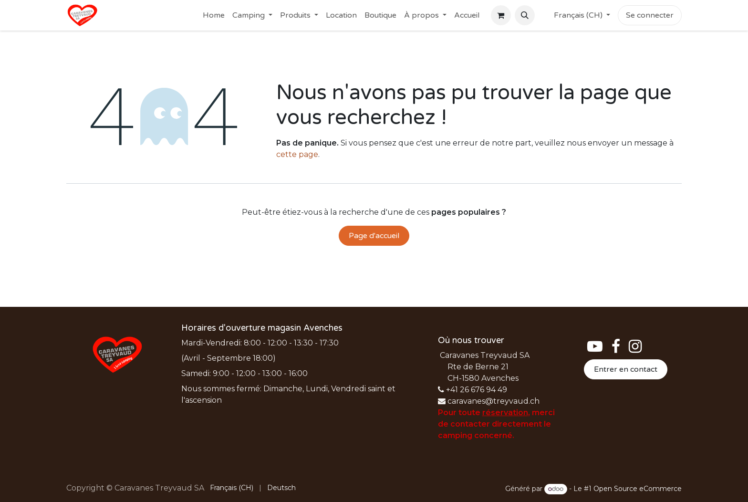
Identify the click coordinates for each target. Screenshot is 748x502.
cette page (297, 154)
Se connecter (650, 15)
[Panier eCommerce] (501, 15)
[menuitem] (214, 15)
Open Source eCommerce (637, 488)
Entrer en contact (625, 369)
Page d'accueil (374, 236)
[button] (525, 15)
